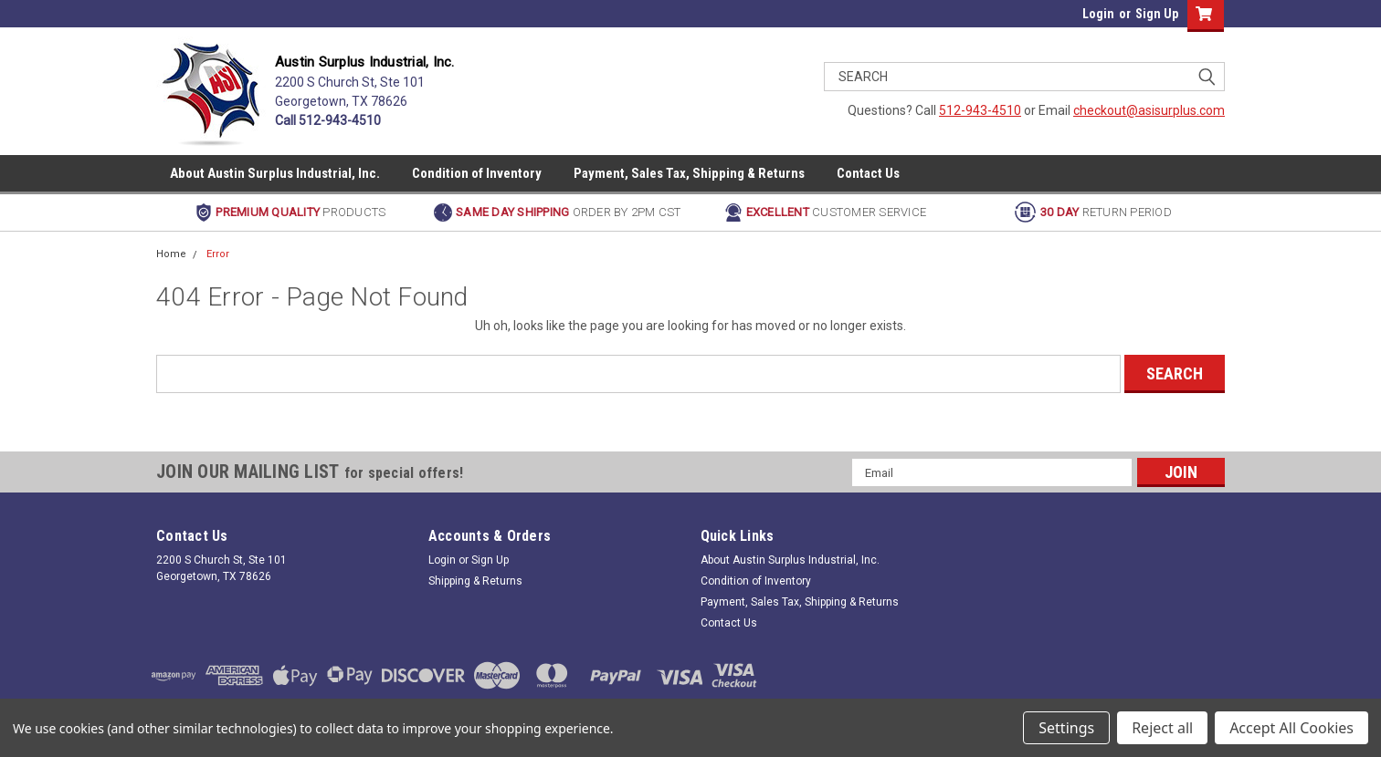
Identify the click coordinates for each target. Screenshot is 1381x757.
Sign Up (1156, 13)
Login (1098, 13)
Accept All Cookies (1291, 728)
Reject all (1162, 728)
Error (217, 254)
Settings (1066, 728)
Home (171, 254)
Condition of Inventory (477, 173)
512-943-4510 (980, 110)
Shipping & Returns (475, 581)
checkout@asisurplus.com (1149, 110)
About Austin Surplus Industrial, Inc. (275, 173)
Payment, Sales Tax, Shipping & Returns (689, 173)
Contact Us (868, 173)
